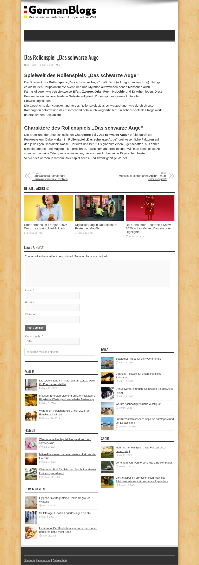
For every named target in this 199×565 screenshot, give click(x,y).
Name (28, 290)
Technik (32, 65)
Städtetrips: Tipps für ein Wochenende (138, 359)
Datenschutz (60, 560)
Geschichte (37, 105)
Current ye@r (34, 336)
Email (28, 302)
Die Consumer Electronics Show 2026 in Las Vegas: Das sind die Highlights (148, 228)
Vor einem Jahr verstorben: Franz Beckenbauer (144, 463)
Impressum (44, 560)
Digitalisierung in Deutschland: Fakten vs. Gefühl (96, 226)
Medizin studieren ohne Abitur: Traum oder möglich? (141, 176)
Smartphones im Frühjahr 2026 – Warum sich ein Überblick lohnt (47, 226)
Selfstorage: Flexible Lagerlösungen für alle (65, 513)
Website (30, 314)
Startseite (30, 560)
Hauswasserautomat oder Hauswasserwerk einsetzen (57, 176)
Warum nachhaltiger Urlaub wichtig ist (138, 404)
